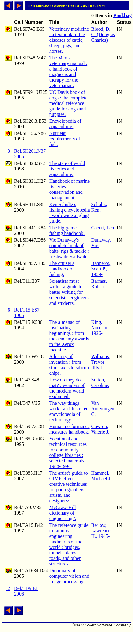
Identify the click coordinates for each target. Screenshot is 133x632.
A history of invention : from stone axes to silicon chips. (69, 365)
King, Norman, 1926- (99, 328)
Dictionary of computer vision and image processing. (69, 576)
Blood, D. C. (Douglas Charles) (103, 34)
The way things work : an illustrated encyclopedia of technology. (69, 411)
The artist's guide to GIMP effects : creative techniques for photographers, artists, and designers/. (68, 486)
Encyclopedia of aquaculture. (65, 123)
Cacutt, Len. (103, 227)
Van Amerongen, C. (103, 408)
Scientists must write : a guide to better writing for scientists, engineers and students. (69, 292)
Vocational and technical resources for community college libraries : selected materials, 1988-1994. (68, 452)
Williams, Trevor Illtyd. (100, 362)
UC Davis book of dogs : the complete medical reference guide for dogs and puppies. (68, 103)
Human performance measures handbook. (69, 429)
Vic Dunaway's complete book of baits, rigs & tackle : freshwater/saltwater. (69, 248)
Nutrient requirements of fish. (64, 139)
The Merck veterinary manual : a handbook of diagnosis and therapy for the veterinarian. (68, 71)
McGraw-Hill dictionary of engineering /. (62, 513)
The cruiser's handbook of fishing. (61, 269)
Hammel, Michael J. (101, 475)
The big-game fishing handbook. (67, 230)
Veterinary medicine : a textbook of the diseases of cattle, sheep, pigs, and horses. (69, 40)
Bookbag (122, 15)
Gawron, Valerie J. (100, 429)
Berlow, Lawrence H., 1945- (101, 531)
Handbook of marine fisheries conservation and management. (69, 189)
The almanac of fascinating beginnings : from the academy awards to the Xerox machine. (69, 336)
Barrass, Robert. (99, 283)
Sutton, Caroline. (100, 382)
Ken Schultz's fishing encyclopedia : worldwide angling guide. (69, 213)
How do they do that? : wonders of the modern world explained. (67, 388)
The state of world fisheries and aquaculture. (67, 169)
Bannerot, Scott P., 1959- (101, 269)
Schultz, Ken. (99, 207)
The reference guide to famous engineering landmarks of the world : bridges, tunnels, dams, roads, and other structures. (69, 544)
